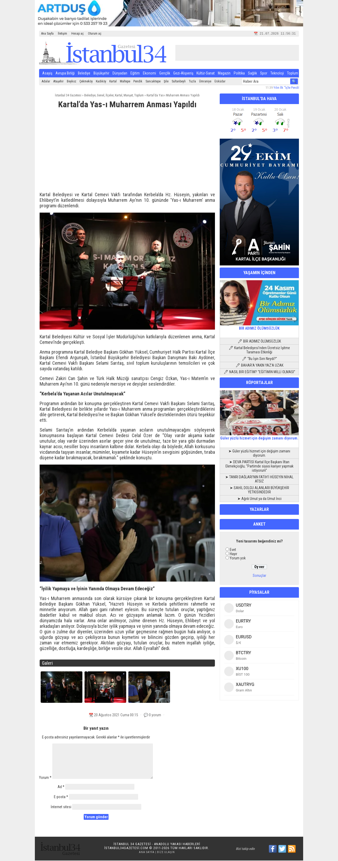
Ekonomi (149, 74)
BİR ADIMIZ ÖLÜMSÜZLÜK (259, 326)
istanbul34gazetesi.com (126, 848)
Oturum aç (94, 33)
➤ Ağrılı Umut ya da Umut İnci (259, 499)
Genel (100, 96)
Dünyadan (119, 74)
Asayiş (47, 74)
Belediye (84, 74)
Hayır (233, 554)
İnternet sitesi (61, 807)
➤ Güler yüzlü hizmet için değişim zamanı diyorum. (259, 454)
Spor (263, 74)
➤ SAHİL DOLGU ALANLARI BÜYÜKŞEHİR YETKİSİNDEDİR (259, 490)
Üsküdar (220, 82)
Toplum (292, 74)
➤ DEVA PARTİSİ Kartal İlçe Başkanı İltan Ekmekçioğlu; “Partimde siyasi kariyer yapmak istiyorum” (259, 466)
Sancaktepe (153, 82)
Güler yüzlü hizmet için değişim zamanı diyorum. (259, 436)
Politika (239, 74)
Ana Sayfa (47, 33)
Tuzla (192, 82)
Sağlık (252, 74)
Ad (61, 787)
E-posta (61, 797)
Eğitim (135, 74)
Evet (233, 550)
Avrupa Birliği (65, 74)
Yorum (45, 778)
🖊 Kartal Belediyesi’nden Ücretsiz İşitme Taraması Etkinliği (259, 350)
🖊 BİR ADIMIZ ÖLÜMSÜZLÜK (259, 342)
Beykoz (71, 82)
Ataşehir (58, 82)
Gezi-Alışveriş (183, 74)
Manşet (128, 96)
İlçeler (110, 96)
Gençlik (164, 74)
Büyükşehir (101, 74)
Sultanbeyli (179, 82)
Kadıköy (101, 82)
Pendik (137, 82)
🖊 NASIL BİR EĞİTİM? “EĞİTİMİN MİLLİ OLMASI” (259, 372)
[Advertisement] (127, 153)
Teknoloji (277, 74)
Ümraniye (205, 82)
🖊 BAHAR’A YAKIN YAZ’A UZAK (259, 366)
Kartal (113, 82)
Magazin (224, 74)
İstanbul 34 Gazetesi (68, 96)
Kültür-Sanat (205, 74)
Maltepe (125, 82)
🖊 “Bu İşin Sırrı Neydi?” (259, 359)
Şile (166, 82)
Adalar (46, 82)
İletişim (62, 33)
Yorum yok (238, 558)
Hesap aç (77, 33)
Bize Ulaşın (166, 852)
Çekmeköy (86, 82)
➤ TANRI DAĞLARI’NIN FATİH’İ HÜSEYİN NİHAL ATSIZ (259, 479)
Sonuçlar (259, 576)
